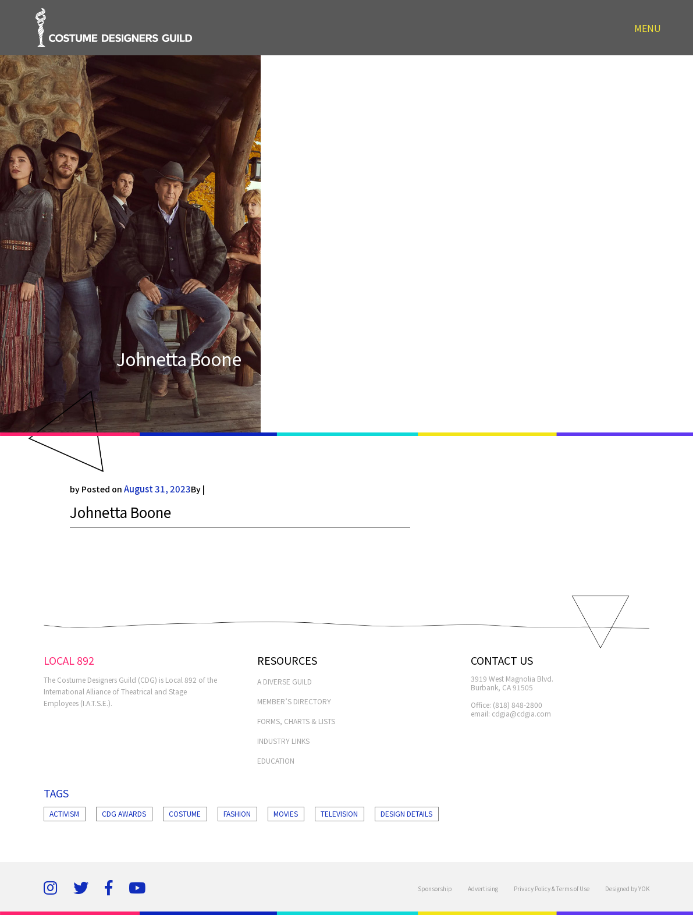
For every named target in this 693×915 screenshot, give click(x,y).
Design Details (406, 813)
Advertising (483, 888)
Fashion (237, 813)
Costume (185, 813)
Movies (285, 813)
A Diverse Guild (284, 681)
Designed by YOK (627, 888)
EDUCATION (275, 760)
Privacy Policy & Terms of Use (551, 888)
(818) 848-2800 (517, 705)
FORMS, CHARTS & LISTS (296, 721)
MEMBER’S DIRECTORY (294, 701)
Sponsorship (435, 888)
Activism (64, 813)
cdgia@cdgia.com (521, 713)
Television (339, 813)
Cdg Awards (124, 813)
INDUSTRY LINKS (283, 741)
